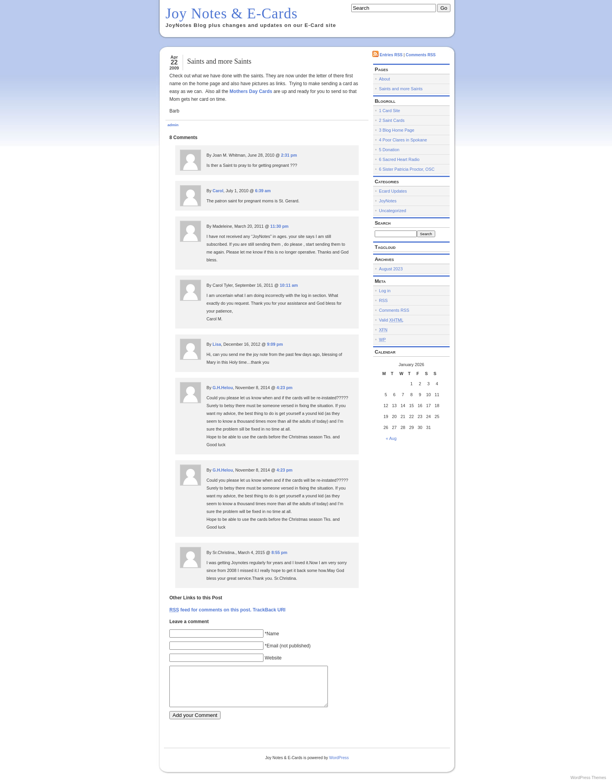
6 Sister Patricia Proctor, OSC (406, 169)
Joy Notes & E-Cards (231, 13)
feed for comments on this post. (210, 610)
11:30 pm (279, 226)
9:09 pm (275, 344)
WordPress (339, 758)
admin (172, 125)
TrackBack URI (269, 610)
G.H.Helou (223, 387)
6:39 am (262, 190)
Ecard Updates (393, 191)
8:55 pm (279, 552)
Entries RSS (391, 55)
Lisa (217, 344)
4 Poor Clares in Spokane (403, 140)
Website (273, 658)
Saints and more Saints (219, 61)
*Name (272, 633)
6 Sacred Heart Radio (399, 159)
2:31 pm (289, 155)
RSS (383, 300)
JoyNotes (388, 200)
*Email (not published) (287, 646)
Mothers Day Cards (251, 91)
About (384, 79)
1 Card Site (389, 110)
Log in (384, 290)
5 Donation (389, 149)
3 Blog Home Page (397, 130)
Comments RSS (421, 55)
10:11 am (289, 285)
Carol (218, 190)
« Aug (391, 438)
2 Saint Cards (391, 120)
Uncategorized (392, 210)
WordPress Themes (588, 778)
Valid (391, 320)
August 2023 (391, 268)
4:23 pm (285, 387)
